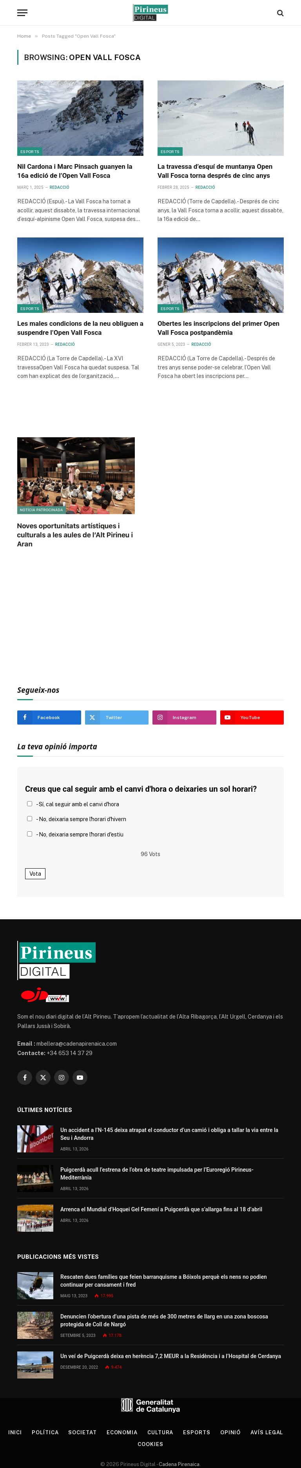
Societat (82, 1432)
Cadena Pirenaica (178, 1464)
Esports (29, 151)
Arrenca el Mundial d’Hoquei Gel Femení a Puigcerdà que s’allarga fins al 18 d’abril (161, 1209)
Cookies (150, 1444)
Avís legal (266, 1432)
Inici (15, 1432)
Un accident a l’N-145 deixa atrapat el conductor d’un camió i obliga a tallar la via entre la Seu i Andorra (169, 1134)
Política (45, 1432)
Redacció (59, 187)
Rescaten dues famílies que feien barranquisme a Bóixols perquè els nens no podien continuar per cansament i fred (163, 1281)
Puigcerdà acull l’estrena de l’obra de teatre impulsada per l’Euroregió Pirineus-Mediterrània (157, 1174)
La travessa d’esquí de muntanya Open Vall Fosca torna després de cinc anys (215, 171)
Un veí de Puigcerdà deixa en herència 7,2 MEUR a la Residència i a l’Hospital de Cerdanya (170, 1356)
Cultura (160, 1432)
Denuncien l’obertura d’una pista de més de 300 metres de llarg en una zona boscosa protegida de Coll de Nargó (164, 1320)
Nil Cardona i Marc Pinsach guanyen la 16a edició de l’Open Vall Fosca (74, 171)
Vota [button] (35, 874)
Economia (122, 1432)
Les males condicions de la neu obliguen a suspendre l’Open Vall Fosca (80, 328)
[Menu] (22, 13)
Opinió (230, 1432)
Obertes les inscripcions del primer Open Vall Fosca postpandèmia (218, 328)
